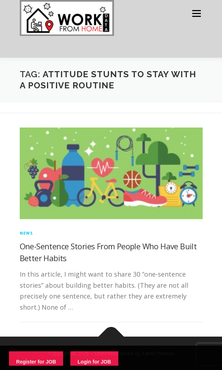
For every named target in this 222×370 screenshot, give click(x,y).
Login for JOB (94, 362)
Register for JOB (36, 362)
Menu (196, 13)
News (26, 233)
